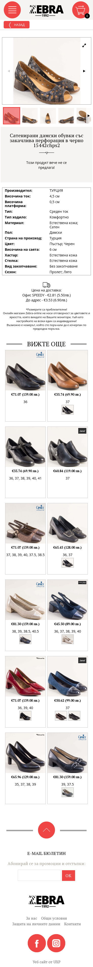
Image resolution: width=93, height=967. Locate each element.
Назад (17, 25)
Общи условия (54, 918)
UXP (57, 961)
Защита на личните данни (36, 923)
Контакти (72, 923)
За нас (31, 918)
